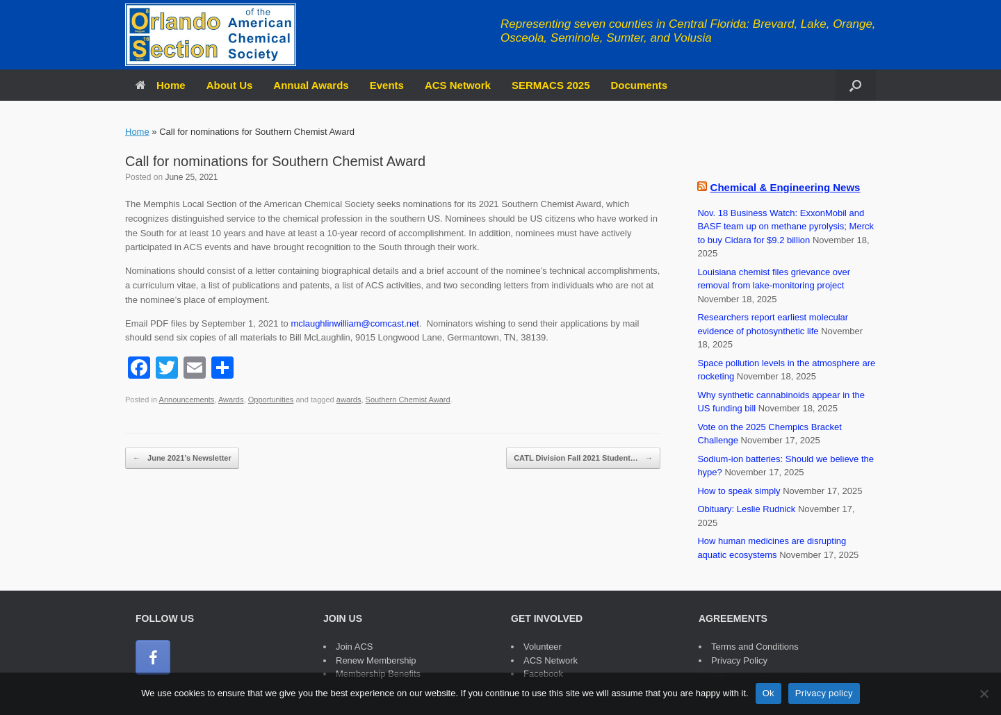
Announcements (187, 399)
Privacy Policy (739, 660)
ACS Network (458, 85)
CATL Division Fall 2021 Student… (583, 458)
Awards (231, 399)
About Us (229, 85)
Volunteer (542, 646)
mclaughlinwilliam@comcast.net (354, 323)
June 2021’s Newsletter (182, 458)
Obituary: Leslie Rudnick (746, 509)
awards (348, 399)
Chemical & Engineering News (785, 187)
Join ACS (354, 646)
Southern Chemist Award (408, 399)
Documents (639, 85)
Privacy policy (824, 693)
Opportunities (271, 399)
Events (387, 85)
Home (161, 85)
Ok (768, 693)
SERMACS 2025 (551, 85)
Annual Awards (310, 85)
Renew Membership (376, 660)
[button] (855, 85)
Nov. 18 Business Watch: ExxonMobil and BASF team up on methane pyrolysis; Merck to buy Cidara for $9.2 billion (785, 226)
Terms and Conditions (755, 646)
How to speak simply (738, 491)
